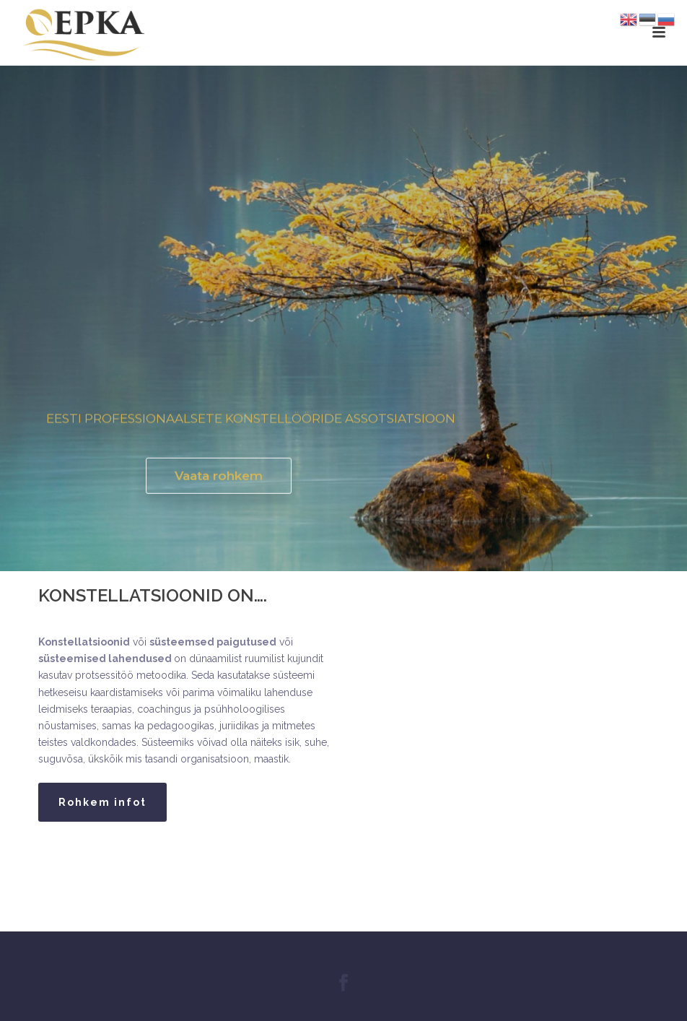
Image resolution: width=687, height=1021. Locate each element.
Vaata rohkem (219, 478)
